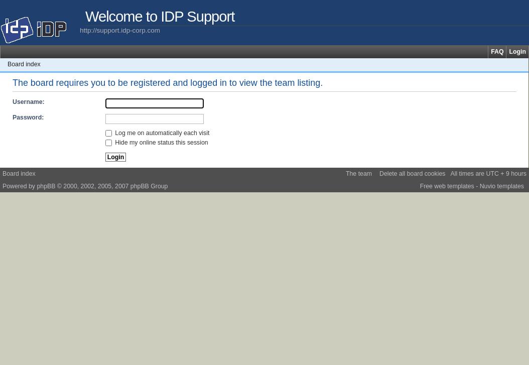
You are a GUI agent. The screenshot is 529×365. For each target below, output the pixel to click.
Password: (28, 117)
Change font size (521, 64)
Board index (24, 64)
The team (359, 173)
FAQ (497, 51)
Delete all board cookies (412, 173)
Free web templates (447, 186)
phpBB (46, 186)
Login (517, 51)
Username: (29, 101)
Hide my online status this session (156, 142)
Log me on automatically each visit (157, 133)
